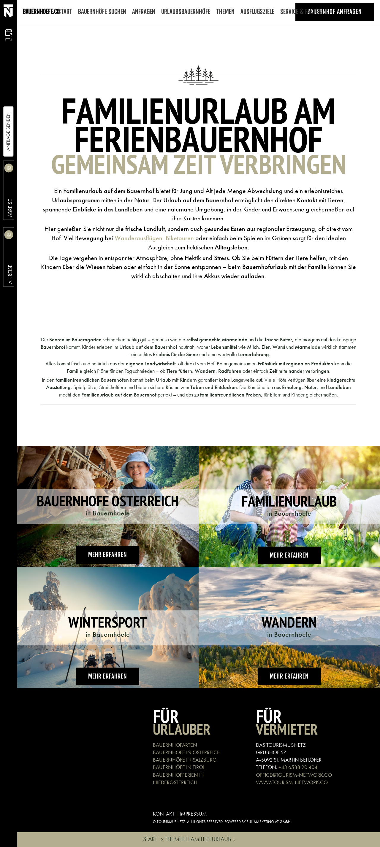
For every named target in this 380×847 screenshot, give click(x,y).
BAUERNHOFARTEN (175, 744)
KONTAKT (164, 813)
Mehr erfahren (107, 554)
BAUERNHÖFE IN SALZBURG (185, 759)
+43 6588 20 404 (297, 767)
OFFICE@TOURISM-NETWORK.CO (294, 774)
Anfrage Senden (8, 131)
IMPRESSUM (193, 813)
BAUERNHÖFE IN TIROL (179, 767)
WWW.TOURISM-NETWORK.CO (292, 782)
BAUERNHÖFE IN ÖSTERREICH (187, 752)
